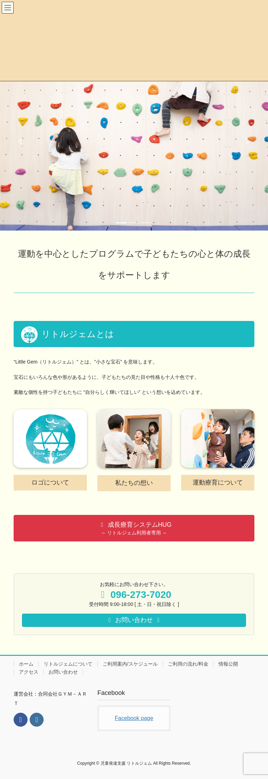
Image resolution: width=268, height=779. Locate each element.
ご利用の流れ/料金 (188, 664)
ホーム (26, 664)
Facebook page (134, 718)
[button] (20, 141)
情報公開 (228, 664)
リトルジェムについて (68, 664)
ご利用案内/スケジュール (130, 664)
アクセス (28, 672)
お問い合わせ (63, 672)
